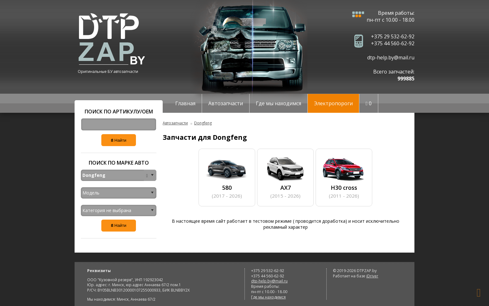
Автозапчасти (225, 103)
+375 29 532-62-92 (392, 36)
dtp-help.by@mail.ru (390, 57)
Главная (185, 103)
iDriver (372, 276)
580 (226, 177)
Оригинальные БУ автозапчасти (108, 71)
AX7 (285, 177)
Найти (118, 140)
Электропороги (333, 103)
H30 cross (344, 177)
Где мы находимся (278, 103)
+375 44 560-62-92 (392, 43)
